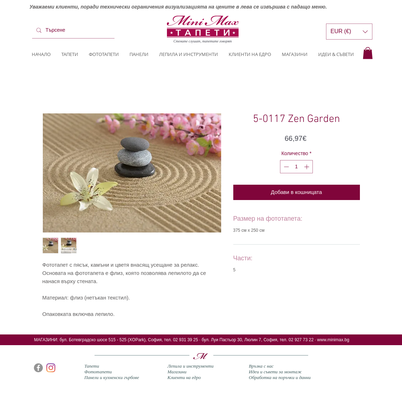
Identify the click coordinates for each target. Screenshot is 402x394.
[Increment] (307, 166)
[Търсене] (73, 30)
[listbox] (349, 32)
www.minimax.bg (333, 339)
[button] (368, 53)
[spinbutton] (296, 166)
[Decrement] (285, 166)
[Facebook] (38, 367)
